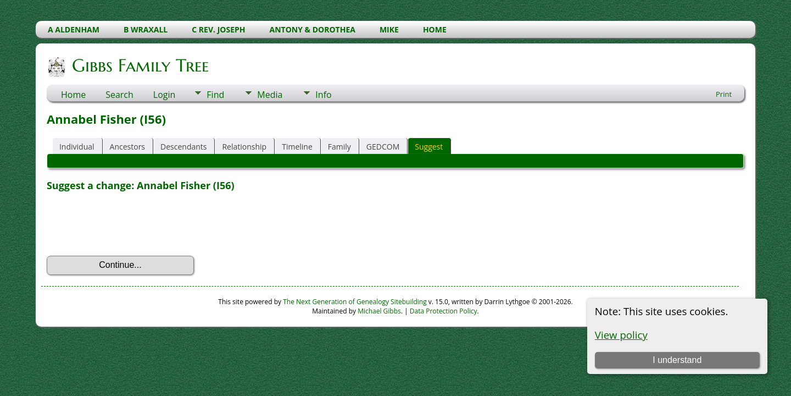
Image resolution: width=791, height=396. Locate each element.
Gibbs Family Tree (139, 65)
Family (339, 146)
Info (323, 95)
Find (215, 95)
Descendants (183, 146)
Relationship (244, 146)
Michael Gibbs (379, 311)
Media (269, 95)
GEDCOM (382, 146)
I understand (677, 360)
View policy (621, 335)
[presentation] (130, 223)
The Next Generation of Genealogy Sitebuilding (355, 301)
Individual (76, 146)
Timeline (297, 146)
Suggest (429, 146)
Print (724, 94)
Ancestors (127, 146)
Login (164, 95)
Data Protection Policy (443, 311)
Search (119, 95)
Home (73, 95)
